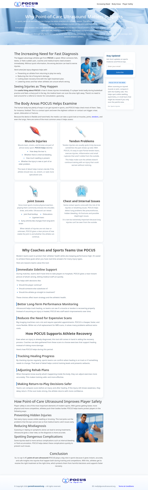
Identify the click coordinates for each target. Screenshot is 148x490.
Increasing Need (103, 4)
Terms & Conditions (126, 486)
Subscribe (120, 72)
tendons (95, 117)
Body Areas (116, 4)
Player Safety (128, 4)
